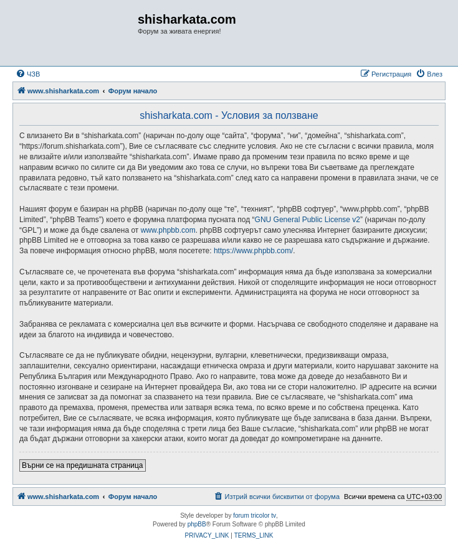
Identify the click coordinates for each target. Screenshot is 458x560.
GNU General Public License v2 (307, 219)
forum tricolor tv (254, 515)
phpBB (197, 524)
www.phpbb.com (168, 230)
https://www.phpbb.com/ (253, 250)
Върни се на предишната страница (82, 465)
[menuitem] (28, 74)
